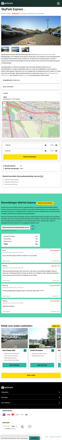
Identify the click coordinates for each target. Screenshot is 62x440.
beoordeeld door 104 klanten (36, 13)
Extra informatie (8, 87)
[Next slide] (59, 29)
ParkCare (25, 75)
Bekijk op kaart (9, 108)
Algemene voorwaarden (55, 436)
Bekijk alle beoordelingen (45, 203)
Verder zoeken (31, 375)
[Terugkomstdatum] (25, 145)
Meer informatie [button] (24, 438)
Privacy (46, 436)
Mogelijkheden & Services (11, 80)
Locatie (5, 93)
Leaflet (49, 137)
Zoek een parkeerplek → (30, 157)
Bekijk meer (56, 326)
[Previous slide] (3, 29)
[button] (31, 117)
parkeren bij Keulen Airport (44, 54)
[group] (6, 49)
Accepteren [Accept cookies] (34, 438)
